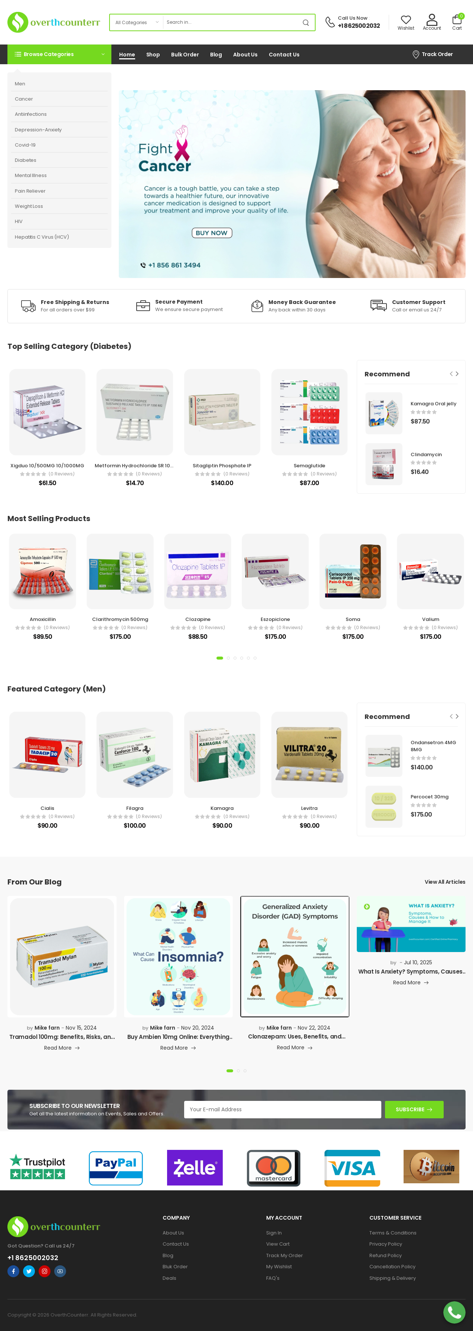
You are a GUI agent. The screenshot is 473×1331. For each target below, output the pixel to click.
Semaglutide (309, 465)
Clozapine (198, 619)
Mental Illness (31, 175)
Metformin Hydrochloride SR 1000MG (140, 465)
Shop (153, 54)
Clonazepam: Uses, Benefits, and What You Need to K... (294, 1040)
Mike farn (47, 1027)
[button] (59, 54)
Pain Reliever (30, 190)
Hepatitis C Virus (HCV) (42, 237)
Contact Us (284, 54)
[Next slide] (457, 374)
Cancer (24, 98)
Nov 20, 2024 (197, 1027)
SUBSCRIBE (410, 1109)
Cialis (47, 808)
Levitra (309, 808)
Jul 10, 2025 (418, 962)
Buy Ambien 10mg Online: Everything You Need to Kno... (178, 1040)
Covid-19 (25, 144)
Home (127, 54)
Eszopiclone (275, 619)
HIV (19, 221)
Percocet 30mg (429, 796)
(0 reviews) (62, 474)
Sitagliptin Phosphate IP (222, 465)
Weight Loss (29, 206)
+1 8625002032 (359, 26)
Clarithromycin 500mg (120, 619)
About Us (245, 54)
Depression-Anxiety (38, 129)
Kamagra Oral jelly (434, 403)
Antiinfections (31, 114)
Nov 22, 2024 (314, 1027)
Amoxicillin (43, 619)
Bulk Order (185, 54)
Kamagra (222, 808)
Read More (58, 1048)
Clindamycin (426, 454)
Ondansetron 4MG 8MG (433, 746)
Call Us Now (353, 18)
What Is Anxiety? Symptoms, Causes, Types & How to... (411, 975)
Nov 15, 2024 (81, 1027)
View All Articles (445, 882)
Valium (430, 619)
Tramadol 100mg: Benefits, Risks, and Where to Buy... (62, 1040)
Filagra (134, 808)
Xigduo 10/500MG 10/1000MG (47, 465)
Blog (216, 54)
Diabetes (25, 160)
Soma (353, 619)
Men (20, 83)
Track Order (432, 54)
